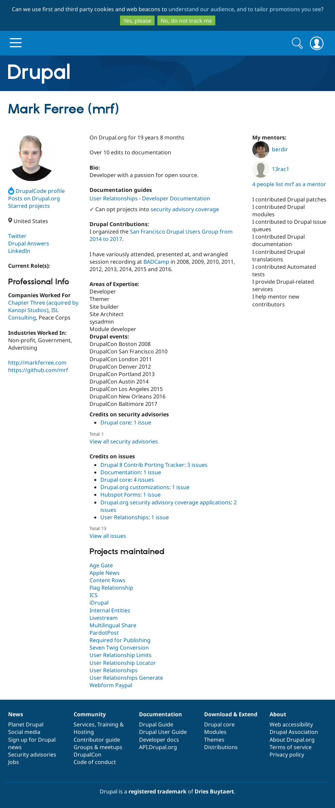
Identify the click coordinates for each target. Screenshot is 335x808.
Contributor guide (97, 739)
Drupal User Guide (163, 732)
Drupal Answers (28, 243)
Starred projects (29, 206)
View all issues (108, 536)
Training (107, 724)
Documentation (120, 472)
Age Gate (101, 565)
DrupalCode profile (36, 191)
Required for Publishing (120, 640)
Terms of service (291, 747)
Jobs (13, 762)
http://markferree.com (37, 362)
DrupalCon (87, 754)
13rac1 (270, 169)
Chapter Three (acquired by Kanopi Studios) (43, 306)
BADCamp (156, 261)
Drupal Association (294, 732)
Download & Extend (230, 714)
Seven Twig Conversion (119, 647)
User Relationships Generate (126, 677)
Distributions (221, 747)
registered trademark (157, 791)
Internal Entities (110, 610)
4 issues (144, 479)
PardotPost (104, 632)
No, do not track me (186, 20)
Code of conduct (95, 762)
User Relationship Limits (121, 655)
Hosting (84, 732)
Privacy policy (287, 754)
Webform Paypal (111, 685)
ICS (94, 595)
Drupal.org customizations (134, 487)
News (15, 714)
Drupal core (115, 422)
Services (84, 724)
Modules (215, 732)
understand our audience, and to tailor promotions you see (245, 9)
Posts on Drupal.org (34, 198)
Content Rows (107, 580)
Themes (214, 739)
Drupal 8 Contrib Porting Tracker (142, 464)
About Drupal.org (292, 739)
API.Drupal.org (158, 747)
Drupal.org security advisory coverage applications (165, 502)
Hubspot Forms (120, 494)
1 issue (142, 422)
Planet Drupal (25, 724)
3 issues (197, 464)
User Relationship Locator (123, 663)
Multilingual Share (113, 625)
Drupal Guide (156, 724)
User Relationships (114, 198)
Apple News (105, 572)
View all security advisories (124, 441)
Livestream (104, 617)
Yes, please (137, 20)
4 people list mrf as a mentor (289, 184)
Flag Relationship (111, 587)
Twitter (17, 236)
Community (90, 714)
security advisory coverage (185, 209)
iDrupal (99, 602)
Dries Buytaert (214, 791)
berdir (270, 149)
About (278, 714)
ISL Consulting (33, 313)
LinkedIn (19, 251)
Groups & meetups (98, 747)
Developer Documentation (176, 198)
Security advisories (32, 754)
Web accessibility (291, 724)
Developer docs (159, 739)
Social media (24, 732)
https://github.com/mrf (38, 370)
